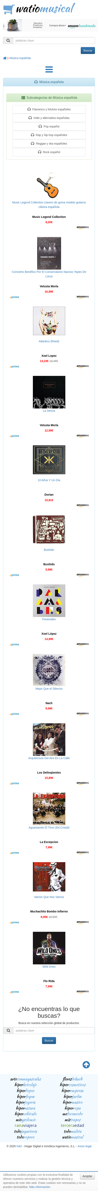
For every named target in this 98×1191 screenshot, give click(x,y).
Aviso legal (84, 1146)
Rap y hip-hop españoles (49, 135)
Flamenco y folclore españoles (49, 109)
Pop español (49, 126)
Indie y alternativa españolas (48, 118)
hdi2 (19, 1146)
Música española (20, 58)
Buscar (87, 50)
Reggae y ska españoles (49, 143)
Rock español (49, 152)
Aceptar (87, 1176)
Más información (39, 1187)
